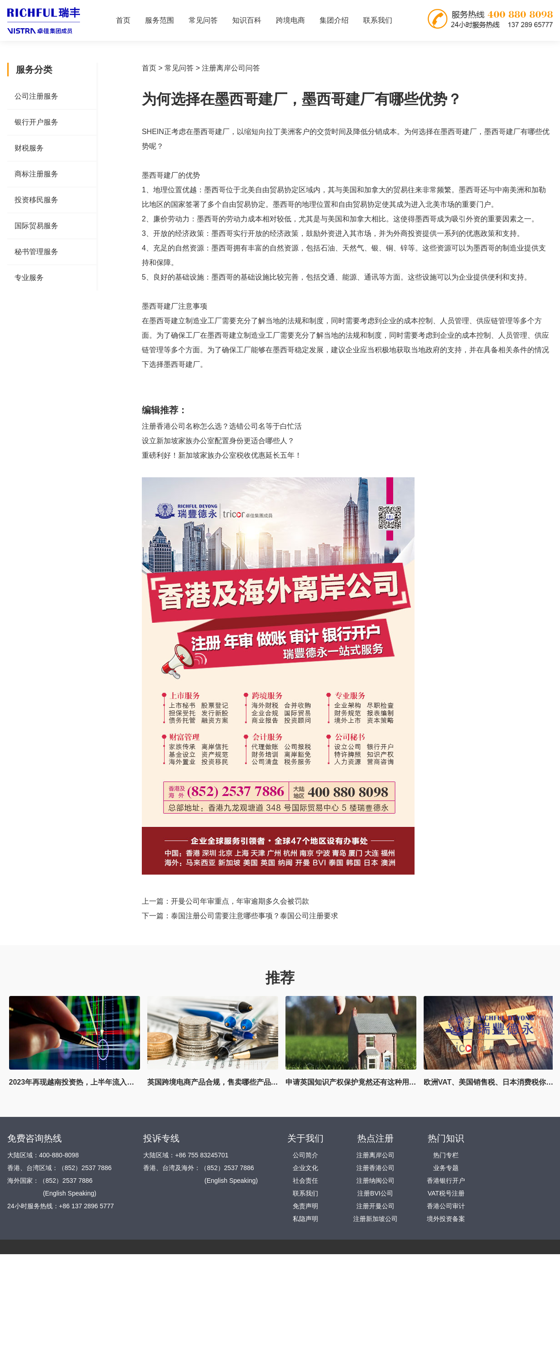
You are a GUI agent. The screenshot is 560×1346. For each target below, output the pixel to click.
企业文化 (305, 1167)
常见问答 (179, 68)
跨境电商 (290, 20)
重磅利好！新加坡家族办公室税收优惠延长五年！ (222, 455)
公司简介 (305, 1155)
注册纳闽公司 (375, 1180)
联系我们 (377, 20)
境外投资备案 (446, 1218)
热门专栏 (446, 1155)
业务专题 (446, 1167)
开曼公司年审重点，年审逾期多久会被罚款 (240, 901)
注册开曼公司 (375, 1206)
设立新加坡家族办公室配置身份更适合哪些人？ (218, 441)
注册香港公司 (375, 1167)
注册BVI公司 (375, 1193)
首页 (123, 20)
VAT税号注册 (446, 1193)
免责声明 (305, 1206)
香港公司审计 (446, 1206)
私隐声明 (305, 1218)
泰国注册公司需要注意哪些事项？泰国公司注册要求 (254, 916)
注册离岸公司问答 (231, 68)
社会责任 (305, 1180)
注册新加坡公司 (375, 1218)
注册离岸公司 (375, 1155)
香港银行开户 (446, 1180)
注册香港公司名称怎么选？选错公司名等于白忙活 (222, 426)
